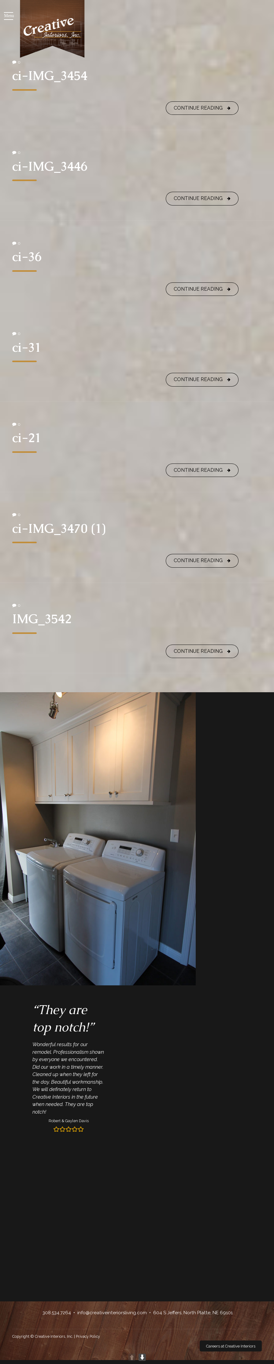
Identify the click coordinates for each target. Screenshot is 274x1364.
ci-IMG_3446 (49, 166)
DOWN (142, 1357)
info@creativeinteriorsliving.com (112, 1312)
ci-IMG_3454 (49, 75)
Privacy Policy (88, 1336)
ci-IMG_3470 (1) (59, 528)
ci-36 (27, 257)
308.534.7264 (57, 1312)
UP (131, 1357)
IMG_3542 (42, 619)
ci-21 (26, 438)
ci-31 (26, 347)
